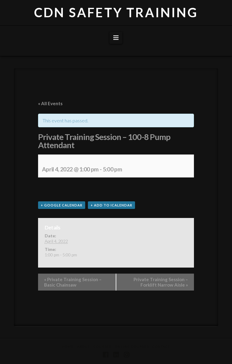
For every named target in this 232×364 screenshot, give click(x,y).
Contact (161, 346)
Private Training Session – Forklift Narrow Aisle (161, 282)
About (83, 346)
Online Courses (132, 346)
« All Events (50, 103)
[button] (115, 38)
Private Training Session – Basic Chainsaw (73, 282)
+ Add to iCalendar (111, 205)
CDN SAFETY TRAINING (116, 12)
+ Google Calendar (61, 205)
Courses (102, 346)
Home (68, 346)
